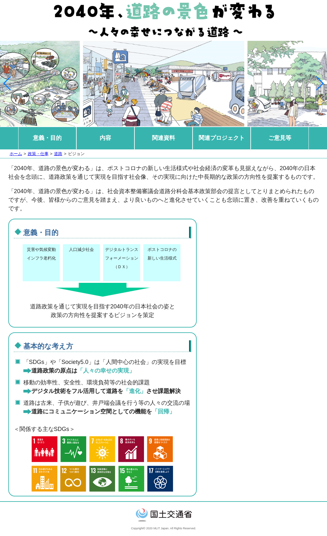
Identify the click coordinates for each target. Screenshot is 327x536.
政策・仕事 (38, 153)
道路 (58, 153)
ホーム (16, 153)
